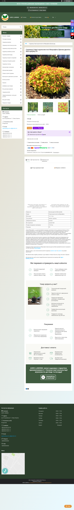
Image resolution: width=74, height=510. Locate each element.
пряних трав (53, 250)
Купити (29, 128)
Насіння (4, 82)
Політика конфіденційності (45, 482)
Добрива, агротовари (8, 85)
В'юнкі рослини (6, 79)
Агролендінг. (37, 248)
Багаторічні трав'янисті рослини (10, 76)
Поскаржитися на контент (34, 482)
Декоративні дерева (7, 70)
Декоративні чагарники (8, 67)
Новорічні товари (7, 102)
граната (60, 250)
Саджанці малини (7, 42)
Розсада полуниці (7, 39)
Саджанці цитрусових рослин (10, 48)
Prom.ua (44, 480)
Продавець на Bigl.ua (37, 481)
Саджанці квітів (6, 92)
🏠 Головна (23, 17)
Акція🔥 (47, 17)
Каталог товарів (6, 36)
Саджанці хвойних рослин (9, 51)
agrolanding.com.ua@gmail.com (10, 128)
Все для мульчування (8, 89)
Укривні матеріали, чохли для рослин (9, 96)
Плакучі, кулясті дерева (8, 73)
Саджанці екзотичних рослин (9, 45)
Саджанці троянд (7, 64)
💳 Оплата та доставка (35, 17)
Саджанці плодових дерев (9, 61)
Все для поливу (6, 99)
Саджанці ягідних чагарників (9, 57)
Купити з (38, 128)
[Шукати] (20, 27)
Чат (68, 506)
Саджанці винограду (7, 54)
